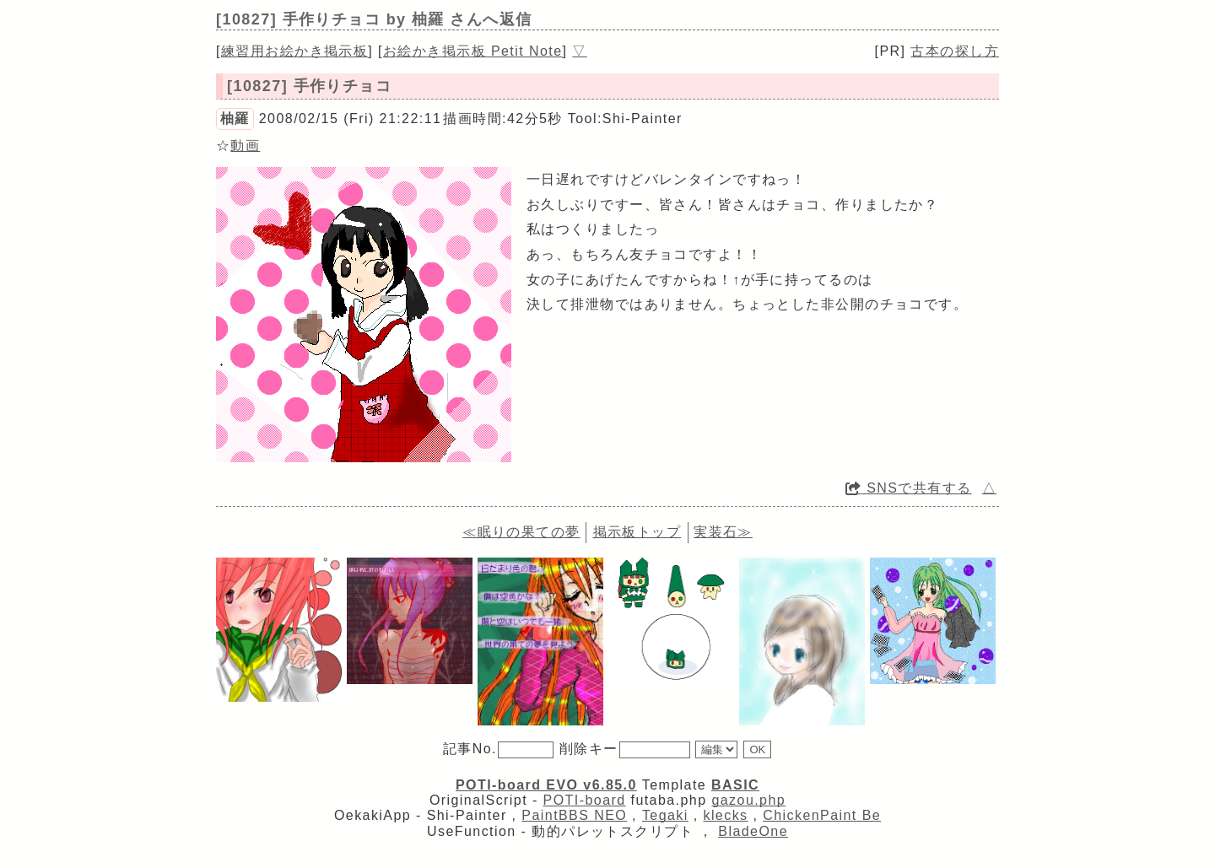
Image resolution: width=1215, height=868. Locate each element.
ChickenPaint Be (822, 815)
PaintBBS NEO (574, 815)
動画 (245, 145)
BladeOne (753, 831)
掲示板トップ (637, 532)
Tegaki (665, 815)
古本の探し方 (954, 51)
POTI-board (584, 800)
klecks (725, 815)
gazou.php (748, 800)
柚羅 (235, 118)
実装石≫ (723, 532)
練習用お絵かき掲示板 (294, 51)
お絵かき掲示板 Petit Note (473, 51)
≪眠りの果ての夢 (521, 532)
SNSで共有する (908, 488)
